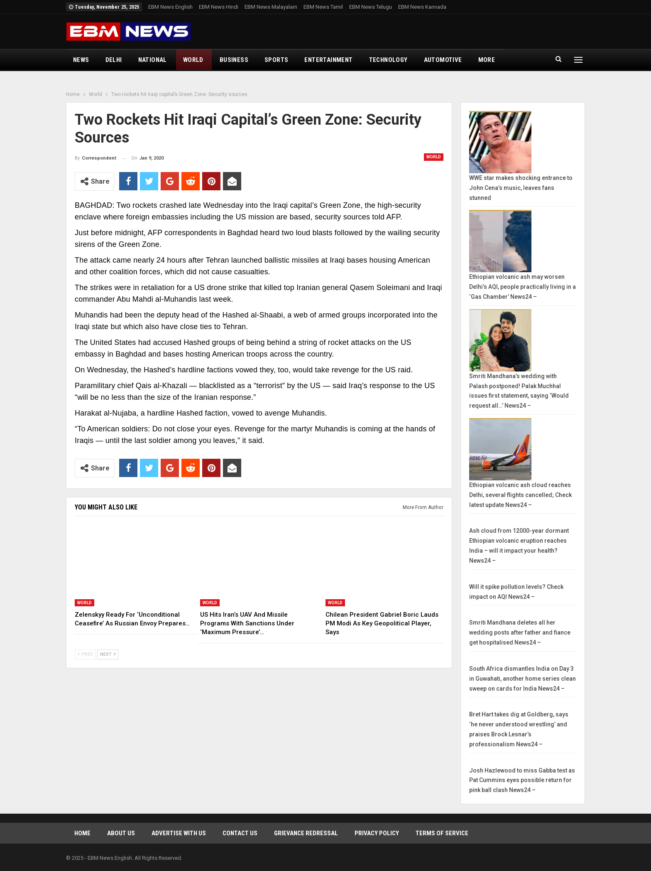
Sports (276, 60)
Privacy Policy (377, 833)
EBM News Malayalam (271, 7)
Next (107, 654)
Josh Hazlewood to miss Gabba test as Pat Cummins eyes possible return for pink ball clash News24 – (522, 780)
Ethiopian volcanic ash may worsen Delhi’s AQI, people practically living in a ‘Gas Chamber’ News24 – (522, 286)
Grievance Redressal (306, 833)
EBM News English (170, 7)
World (193, 60)
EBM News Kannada (422, 7)
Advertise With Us (179, 833)
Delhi (113, 60)
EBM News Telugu (370, 7)
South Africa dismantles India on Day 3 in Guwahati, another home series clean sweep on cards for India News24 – (522, 678)
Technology (388, 60)
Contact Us (240, 833)
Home (82, 833)
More (486, 60)
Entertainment (328, 60)
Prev (85, 654)
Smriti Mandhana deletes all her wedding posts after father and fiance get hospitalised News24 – (519, 632)
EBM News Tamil (323, 7)
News (81, 60)
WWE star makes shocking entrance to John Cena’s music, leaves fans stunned (521, 188)
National (152, 60)
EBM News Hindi (218, 7)
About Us (121, 833)
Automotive (443, 60)
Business (234, 60)
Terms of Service (442, 833)
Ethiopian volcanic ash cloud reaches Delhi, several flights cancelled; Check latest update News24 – (520, 495)
